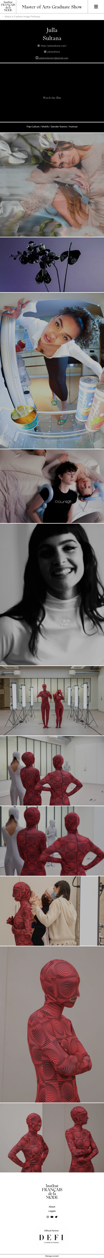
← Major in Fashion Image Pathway (21, 17)
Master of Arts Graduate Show (52, 6)
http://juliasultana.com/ (52, 46)
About (52, 1207)
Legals (52, 1211)
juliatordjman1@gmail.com (52, 58)
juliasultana (52, 52)
